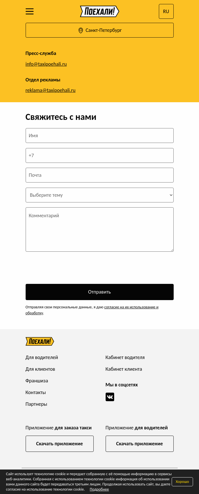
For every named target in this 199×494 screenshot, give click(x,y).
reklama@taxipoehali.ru (51, 90)
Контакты (36, 392)
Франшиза (37, 381)
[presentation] (69, 268)
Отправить (99, 292)
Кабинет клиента (124, 369)
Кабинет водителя (125, 357)
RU (166, 11)
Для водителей (42, 357)
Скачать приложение (59, 443)
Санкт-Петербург (99, 30)
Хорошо (182, 481)
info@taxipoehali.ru (46, 64)
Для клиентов (40, 369)
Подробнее (99, 489)
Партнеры (36, 404)
